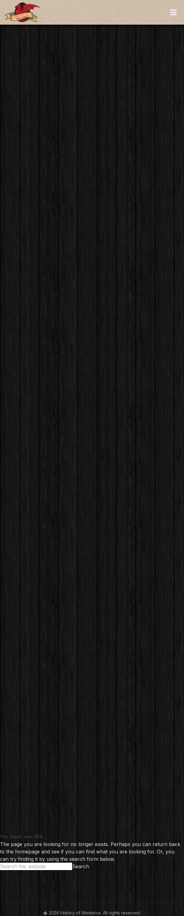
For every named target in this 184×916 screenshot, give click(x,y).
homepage (27, 852)
